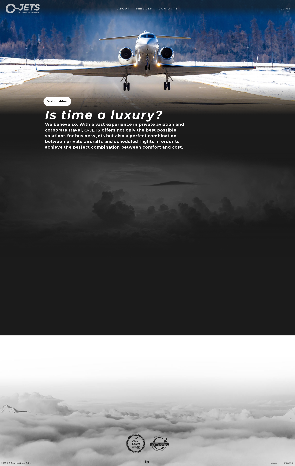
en (288, 8)
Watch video (57, 101)
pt (282, 8)
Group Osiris (25, 463)
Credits (274, 463)
